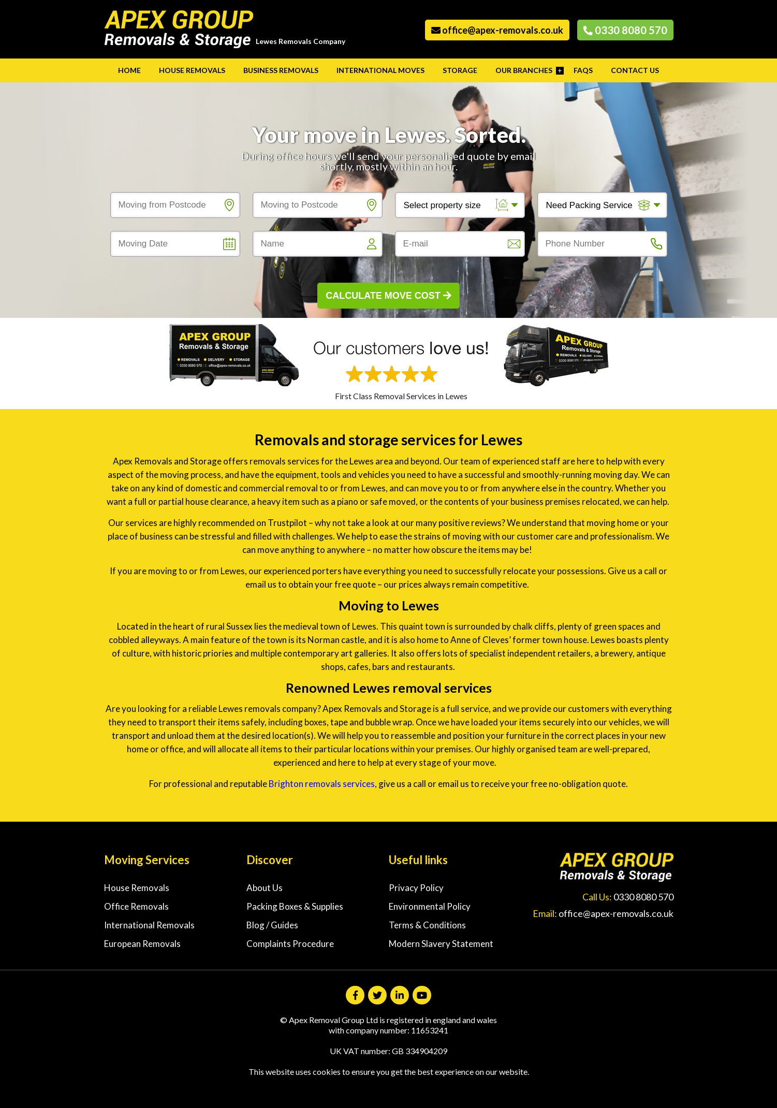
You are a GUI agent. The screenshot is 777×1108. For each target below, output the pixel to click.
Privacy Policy (416, 887)
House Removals (192, 70)
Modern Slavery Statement (441, 943)
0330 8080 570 (625, 30)
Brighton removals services (322, 783)
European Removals (142, 943)
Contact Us (635, 70)
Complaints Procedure (290, 943)
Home (129, 70)
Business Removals (280, 70)
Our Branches (523, 70)
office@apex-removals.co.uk (497, 30)
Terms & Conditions (427, 925)
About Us (264, 887)
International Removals (149, 925)
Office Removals (136, 906)
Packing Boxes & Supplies (294, 906)
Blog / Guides (272, 925)
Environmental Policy (430, 906)
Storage (460, 70)
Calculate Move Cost (388, 295)
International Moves (380, 70)
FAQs (583, 70)
